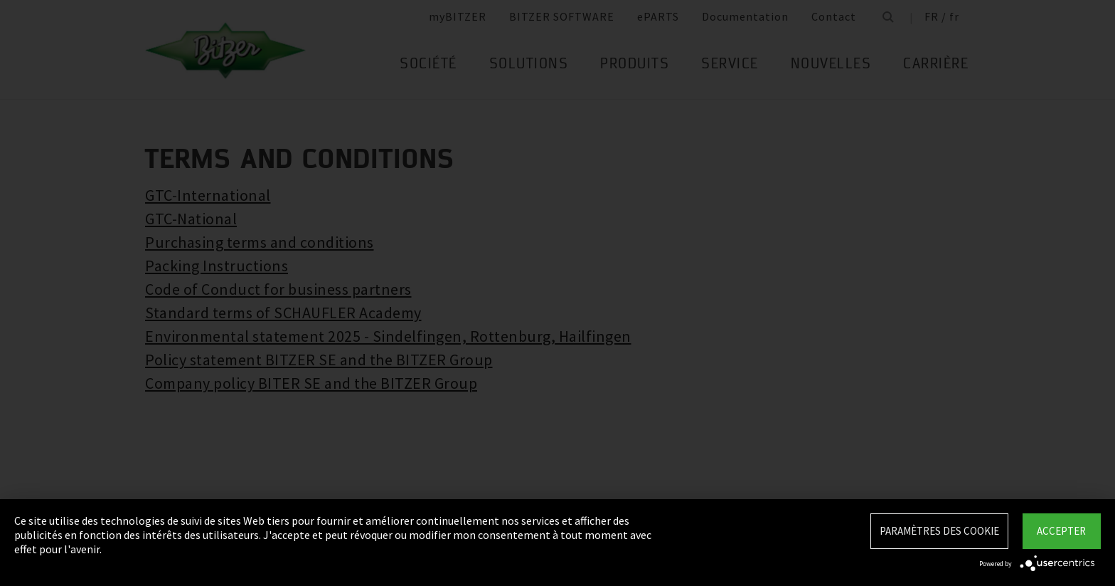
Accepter (1061, 531)
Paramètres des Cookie (939, 531)
